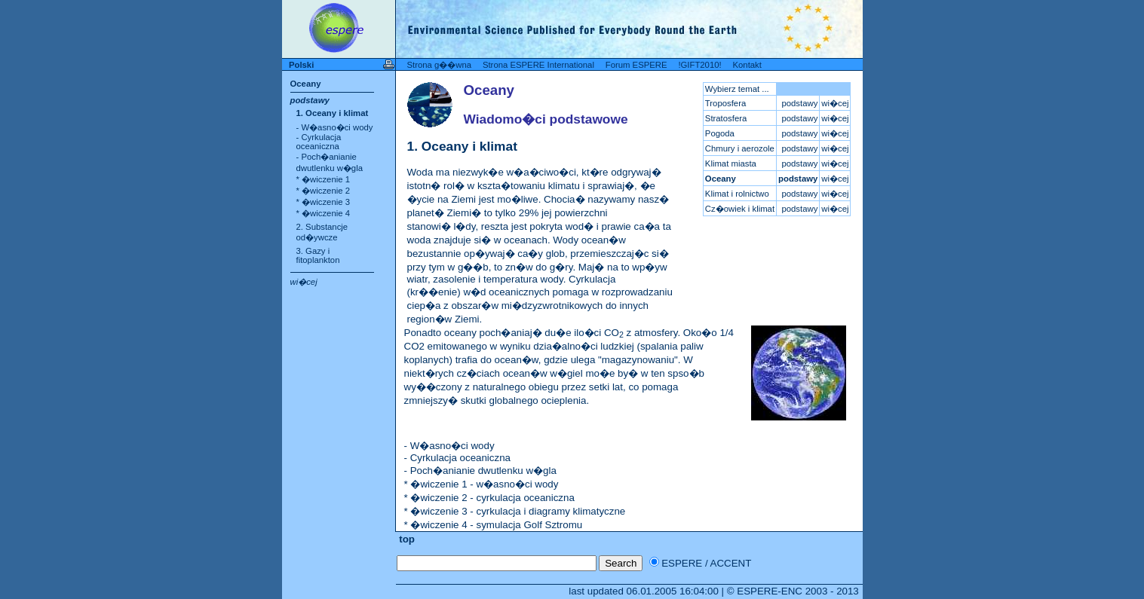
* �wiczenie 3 (323, 201)
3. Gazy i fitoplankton (318, 255)
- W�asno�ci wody (334, 127)
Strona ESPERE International (538, 64)
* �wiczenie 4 (323, 213)
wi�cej (303, 281)
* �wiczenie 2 (323, 190)
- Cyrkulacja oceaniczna (319, 142)
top (406, 539)
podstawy (310, 100)
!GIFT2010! (699, 64)
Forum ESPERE (636, 64)
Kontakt (746, 64)
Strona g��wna (439, 64)
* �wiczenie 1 (323, 179)
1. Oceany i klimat (332, 113)
